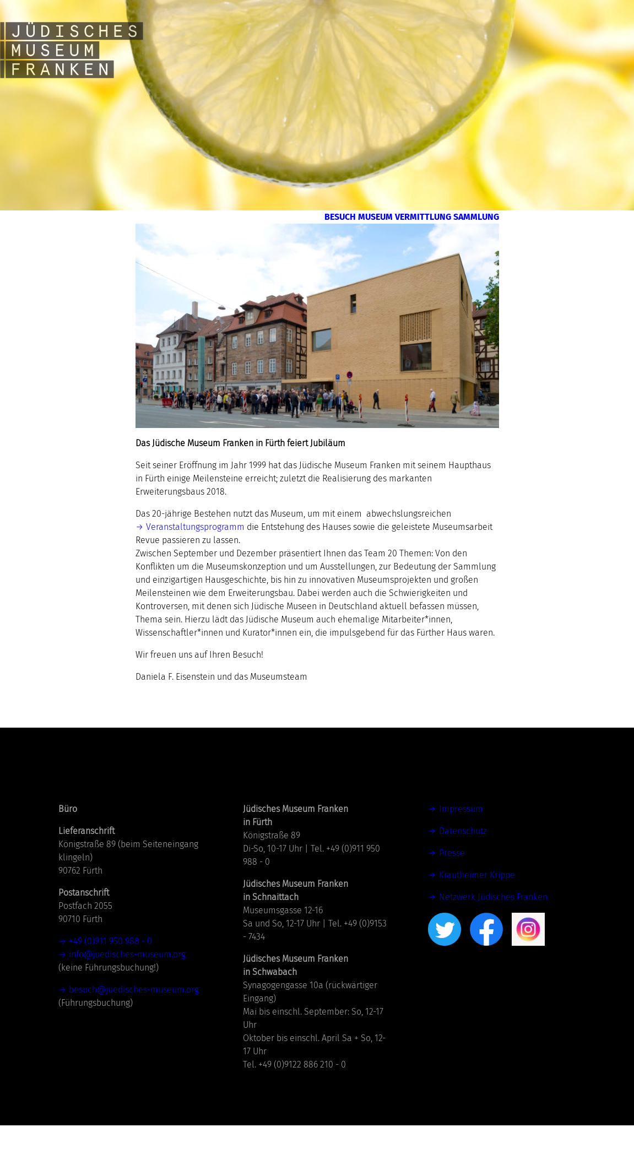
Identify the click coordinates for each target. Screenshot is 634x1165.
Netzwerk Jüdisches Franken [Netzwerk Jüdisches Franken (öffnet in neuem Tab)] (493, 936)
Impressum (461, 848)
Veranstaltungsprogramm (195, 566)
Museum (342, 223)
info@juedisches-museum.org (127, 994)
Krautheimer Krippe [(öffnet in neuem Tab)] (477, 914)
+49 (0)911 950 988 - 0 (110, 981)
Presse (452, 892)
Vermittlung (443, 223)
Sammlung (453, 250)
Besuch (264, 223)
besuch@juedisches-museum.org (134, 1029)
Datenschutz (463, 870)
